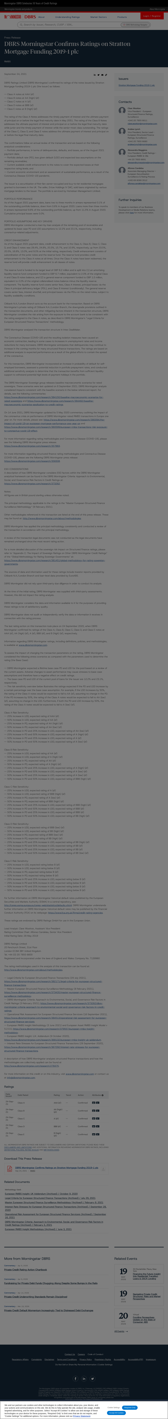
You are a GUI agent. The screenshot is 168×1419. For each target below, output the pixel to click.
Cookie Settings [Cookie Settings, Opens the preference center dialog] (114, 1408)
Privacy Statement (81, 1416)
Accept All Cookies (116, 1413)
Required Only (129, 1408)
